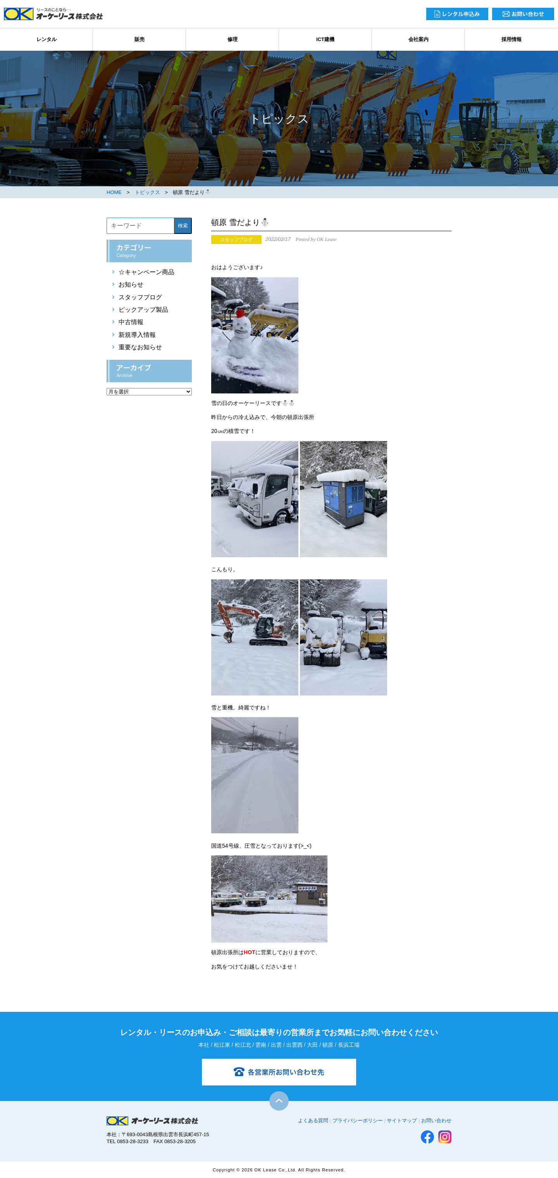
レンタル (46, 39)
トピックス (147, 192)
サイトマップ (402, 1120)
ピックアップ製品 (143, 309)
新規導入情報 (137, 334)
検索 (183, 225)
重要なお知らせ (140, 347)
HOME (114, 192)
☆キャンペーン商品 (146, 272)
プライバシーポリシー (357, 1120)
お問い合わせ (436, 1120)
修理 (232, 39)
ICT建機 (325, 39)
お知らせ (131, 284)
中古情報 (131, 322)
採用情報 (511, 39)
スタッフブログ (140, 297)
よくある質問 (313, 1120)
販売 (139, 39)
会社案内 (418, 39)
